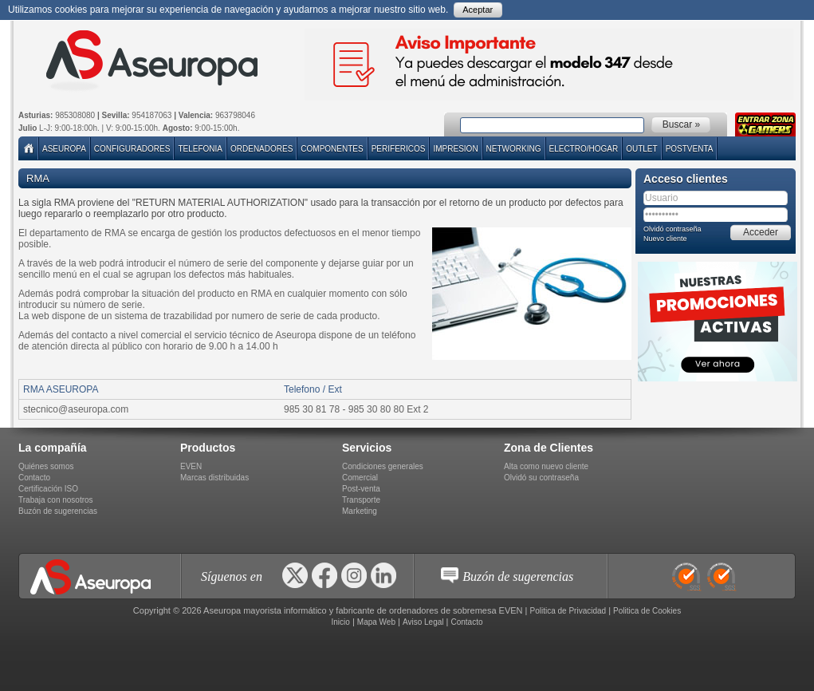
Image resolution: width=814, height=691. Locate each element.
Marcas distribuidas (214, 477)
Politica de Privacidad (568, 610)
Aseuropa (64, 148)
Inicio (340, 622)
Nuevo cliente (665, 239)
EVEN (191, 466)
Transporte (361, 500)
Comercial (360, 477)
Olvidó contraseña (672, 229)
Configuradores (132, 148)
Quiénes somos (45, 466)
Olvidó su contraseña (541, 477)
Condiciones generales (382, 466)
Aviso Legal (423, 622)
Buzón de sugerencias (57, 511)
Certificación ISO (48, 488)
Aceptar (477, 9)
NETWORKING (513, 148)
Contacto (34, 477)
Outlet (641, 148)
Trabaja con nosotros (55, 500)
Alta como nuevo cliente (546, 466)
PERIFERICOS (399, 148)
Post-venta (361, 488)
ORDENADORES (261, 148)
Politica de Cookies (647, 610)
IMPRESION (455, 148)
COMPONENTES (332, 148)
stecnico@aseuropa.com (75, 409)
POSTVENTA (690, 148)
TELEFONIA (200, 148)
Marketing (359, 511)
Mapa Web (376, 622)
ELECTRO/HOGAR (584, 148)
